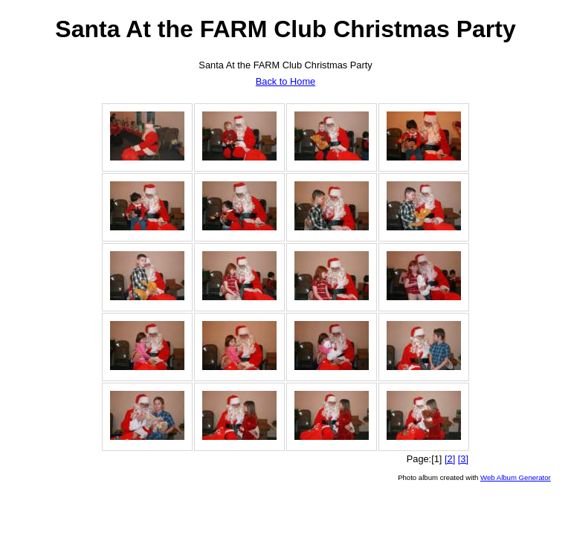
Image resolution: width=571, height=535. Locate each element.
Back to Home (285, 81)
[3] (463, 458)
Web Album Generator (515, 477)
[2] (450, 458)
